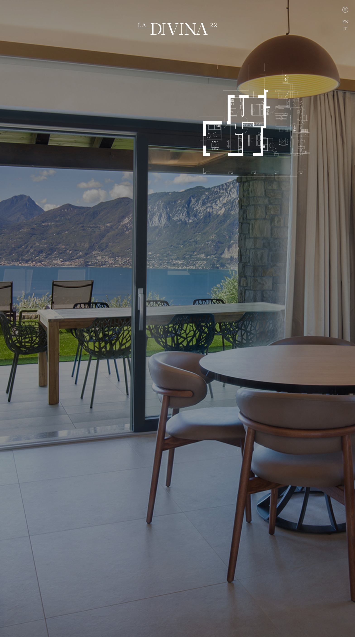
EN (345, 22)
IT (344, 28)
